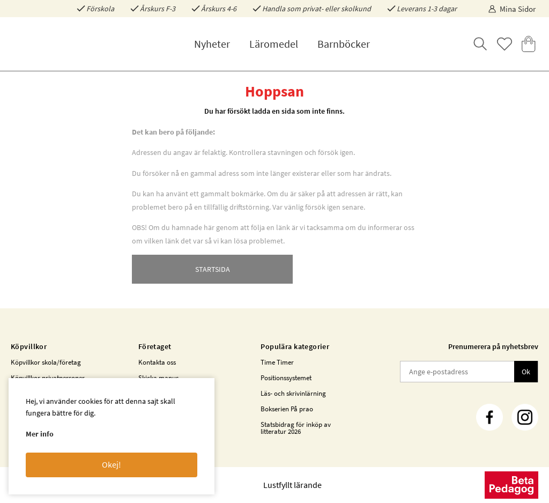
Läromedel (273, 43)
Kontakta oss (157, 362)
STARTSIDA (212, 269)
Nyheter (212, 43)
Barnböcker (343, 43)
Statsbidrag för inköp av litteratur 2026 (296, 428)
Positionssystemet (286, 377)
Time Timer (277, 362)
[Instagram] (524, 417)
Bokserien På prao (287, 408)
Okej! (111, 464)
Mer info (40, 434)
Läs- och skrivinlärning (293, 393)
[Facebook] (489, 417)
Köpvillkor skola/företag (46, 362)
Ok (526, 371)
